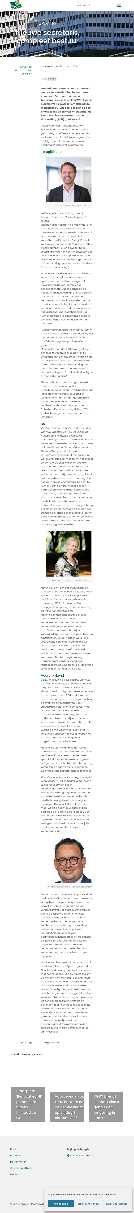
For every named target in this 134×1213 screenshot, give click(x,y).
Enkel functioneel (88, 1203)
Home (13, 1149)
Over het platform (21, 1168)
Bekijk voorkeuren (116, 1203)
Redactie (52, 66)
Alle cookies (60, 1203)
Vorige (26, 1042)
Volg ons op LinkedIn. (81, 1155)
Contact (15, 1174)
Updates (15, 1155)
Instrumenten (18, 1161)
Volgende (51, 1042)
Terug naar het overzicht (23, 70)
